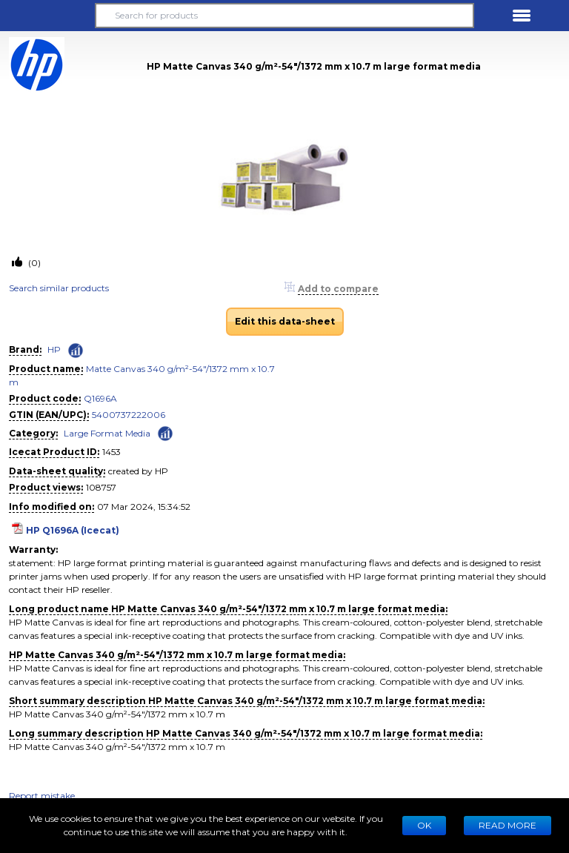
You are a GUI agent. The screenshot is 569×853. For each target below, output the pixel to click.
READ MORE (507, 825)
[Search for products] (284, 15)
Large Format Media (107, 433)
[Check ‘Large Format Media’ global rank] (165, 432)
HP (54, 349)
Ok (424, 825)
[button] (47, 15)
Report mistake (42, 795)
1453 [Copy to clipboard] (111, 451)
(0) (33, 262)
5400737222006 (128, 414)
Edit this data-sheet (285, 321)
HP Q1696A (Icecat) (72, 530)
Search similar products (59, 287)
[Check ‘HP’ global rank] (75, 350)
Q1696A (100, 398)
